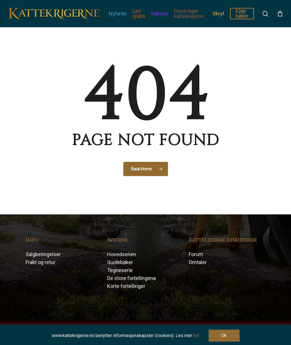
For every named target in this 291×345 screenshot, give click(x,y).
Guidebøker (120, 262)
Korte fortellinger (126, 286)
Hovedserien (121, 254)
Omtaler (198, 262)
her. (196, 335)
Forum (196, 254)
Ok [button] (224, 335)
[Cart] (280, 14)
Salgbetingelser (43, 254)
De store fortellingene (131, 278)
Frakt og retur (40, 262)
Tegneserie (120, 270)
